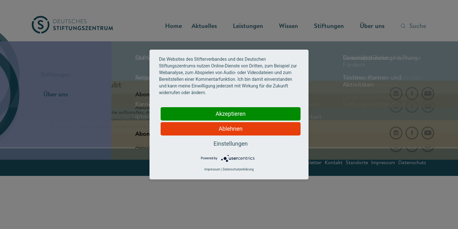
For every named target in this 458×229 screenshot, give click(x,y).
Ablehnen (230, 128)
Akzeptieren (231, 113)
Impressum (212, 169)
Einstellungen (230, 143)
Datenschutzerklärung (238, 169)
